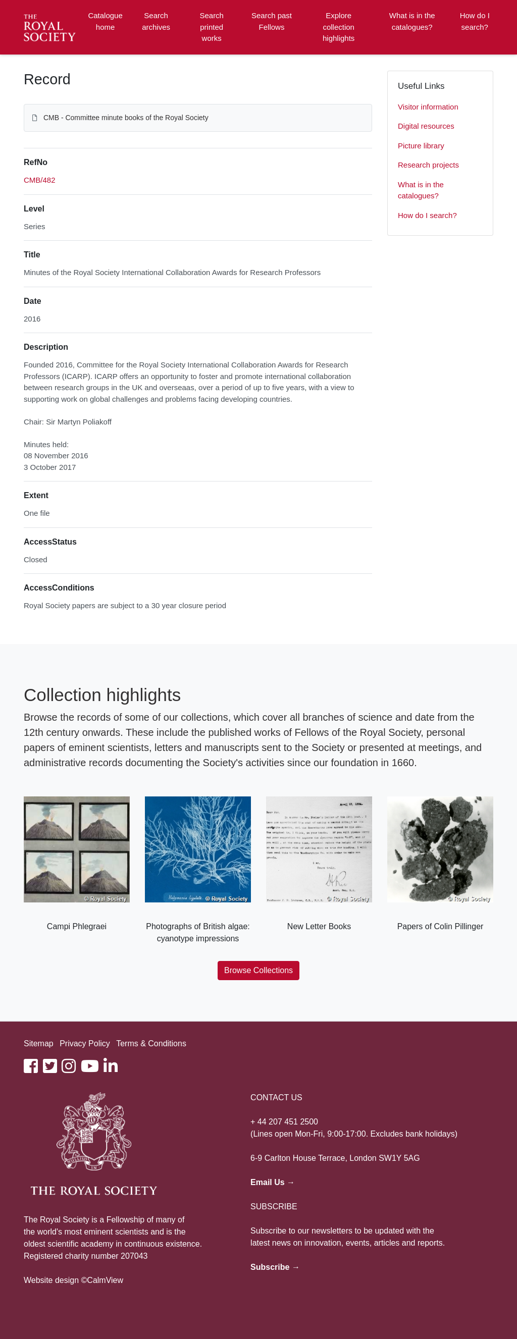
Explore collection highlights (338, 26)
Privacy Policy (85, 1043)
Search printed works (211, 26)
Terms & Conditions (151, 1043)
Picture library (421, 145)
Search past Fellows (271, 21)
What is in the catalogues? (412, 21)
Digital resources (426, 126)
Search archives (156, 21)
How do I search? (475, 21)
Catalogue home (105, 21)
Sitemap (39, 1043)
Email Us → (272, 1182)
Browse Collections (258, 970)
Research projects (428, 164)
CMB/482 (40, 180)
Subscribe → (275, 1267)
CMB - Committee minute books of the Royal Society (126, 118)
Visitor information (428, 106)
